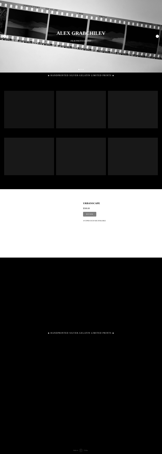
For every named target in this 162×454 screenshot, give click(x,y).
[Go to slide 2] (81, 69)
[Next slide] (157, 36)
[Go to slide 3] (83, 69)
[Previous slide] (4, 36)
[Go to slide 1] (78, 69)
